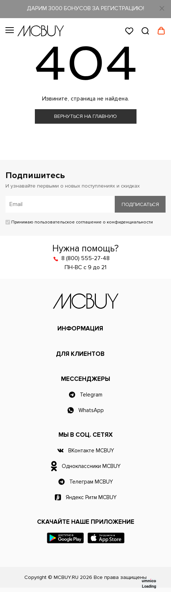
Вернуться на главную (85, 116)
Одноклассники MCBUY (91, 466)
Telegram (91, 394)
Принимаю (79, 222)
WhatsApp (91, 410)
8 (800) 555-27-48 (85, 258)
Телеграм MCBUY (91, 481)
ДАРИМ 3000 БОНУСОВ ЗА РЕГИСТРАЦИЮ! (85, 8)
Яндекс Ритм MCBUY (91, 497)
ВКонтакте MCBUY (91, 450)
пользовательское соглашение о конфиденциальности (93, 222)
